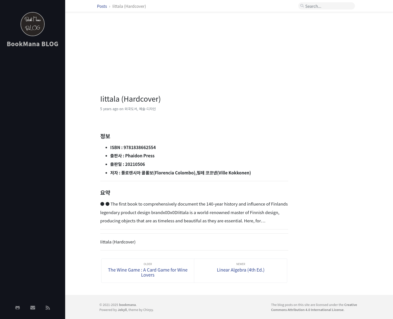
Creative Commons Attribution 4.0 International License (314, 307)
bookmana (127, 304)
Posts (102, 6)
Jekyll (122, 309)
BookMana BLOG (33, 43)
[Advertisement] (32, 131)
